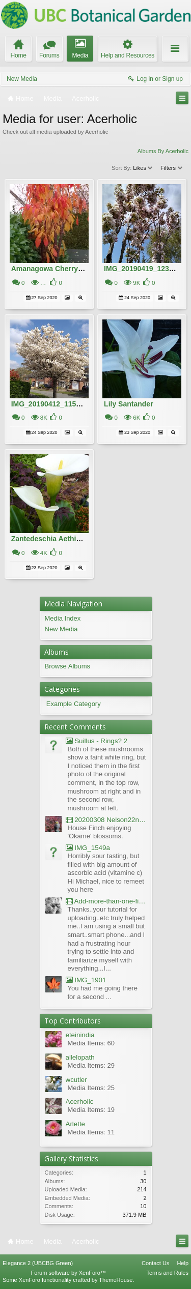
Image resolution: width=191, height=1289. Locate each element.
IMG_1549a (88, 848)
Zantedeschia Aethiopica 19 (58, 539)
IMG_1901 (86, 980)
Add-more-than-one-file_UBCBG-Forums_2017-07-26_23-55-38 (106, 901)
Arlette (76, 1124)
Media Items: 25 (91, 1088)
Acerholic (80, 1101)
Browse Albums (68, 666)
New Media (22, 78)
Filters (171, 167)
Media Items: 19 (91, 1110)
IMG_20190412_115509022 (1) (61, 404)
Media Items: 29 (91, 1065)
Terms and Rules (167, 1273)
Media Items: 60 (91, 1043)
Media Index (63, 618)
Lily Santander (128, 404)
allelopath (80, 1057)
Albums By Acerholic (163, 151)
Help (182, 1263)
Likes (143, 167)
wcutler (76, 1079)
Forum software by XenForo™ (68, 1273)
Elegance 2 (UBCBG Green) (38, 1263)
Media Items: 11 (91, 1132)
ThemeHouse (115, 1280)
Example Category (73, 704)
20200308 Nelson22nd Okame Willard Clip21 (106, 820)
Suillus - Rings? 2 (96, 741)
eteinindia (80, 1035)
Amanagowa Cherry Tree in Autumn (71, 269)
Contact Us (155, 1263)
